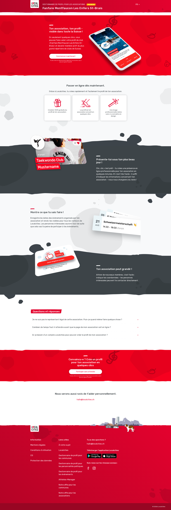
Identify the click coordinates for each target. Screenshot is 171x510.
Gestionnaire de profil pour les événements (70, 472)
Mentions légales (37, 445)
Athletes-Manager (67, 479)
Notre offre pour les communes (67, 486)
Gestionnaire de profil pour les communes (70, 456)
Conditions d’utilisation (40, 450)
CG (31, 455)
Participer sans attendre (85, 372)
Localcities (63, 450)
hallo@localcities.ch (85, 399)
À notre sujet (64, 445)
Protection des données (41, 460)
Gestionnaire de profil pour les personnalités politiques (71, 464)
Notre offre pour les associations (67, 494)
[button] (137, 4)
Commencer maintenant (65, 56)
